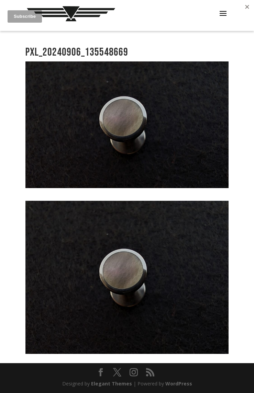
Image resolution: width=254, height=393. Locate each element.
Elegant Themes (111, 383)
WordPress (178, 383)
